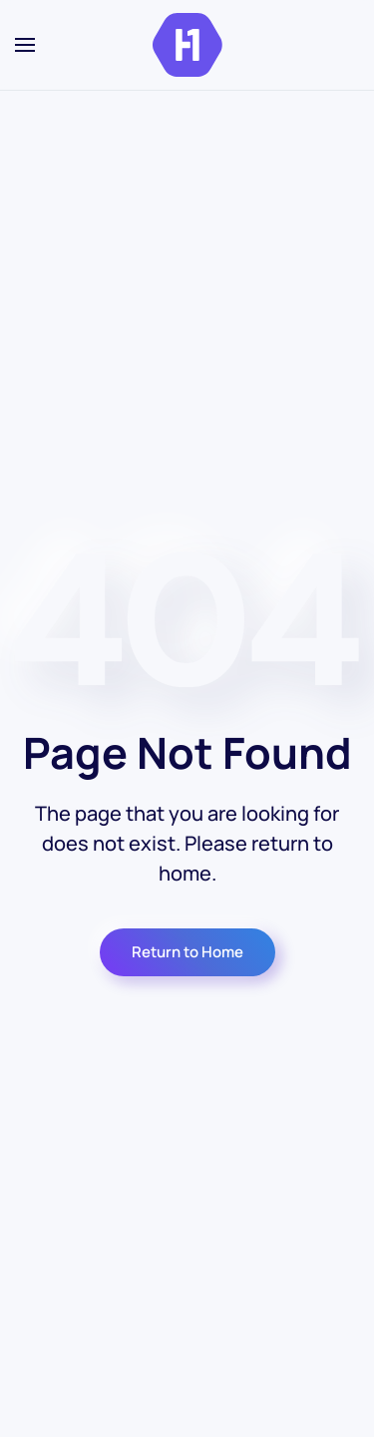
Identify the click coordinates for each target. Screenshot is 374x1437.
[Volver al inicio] (187, 45)
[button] (25, 45)
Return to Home (187, 951)
